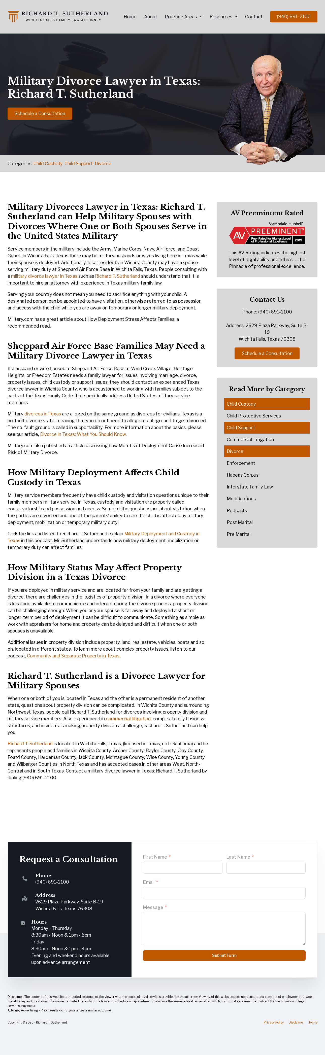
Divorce (103, 163)
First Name (155, 857)
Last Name (238, 857)
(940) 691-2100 (294, 16)
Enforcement (241, 463)
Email (148, 882)
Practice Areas (181, 16)
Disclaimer (296, 1022)
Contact (254, 16)
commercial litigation (128, 718)
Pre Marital (238, 534)
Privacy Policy (274, 1022)
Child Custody (48, 163)
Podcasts (237, 510)
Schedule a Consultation (40, 112)
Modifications (241, 499)
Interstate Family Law (250, 487)
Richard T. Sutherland (117, 276)
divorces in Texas (42, 413)
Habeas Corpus (242, 475)
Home (130, 16)
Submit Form (224, 955)
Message (153, 907)
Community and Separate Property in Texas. (73, 655)
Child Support (78, 163)
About (150, 16)
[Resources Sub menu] (236, 16)
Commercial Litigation (250, 439)
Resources (221, 16)
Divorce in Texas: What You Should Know (83, 434)
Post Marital (240, 522)
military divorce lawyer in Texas (44, 276)
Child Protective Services (254, 416)
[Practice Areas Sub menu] (200, 16)
